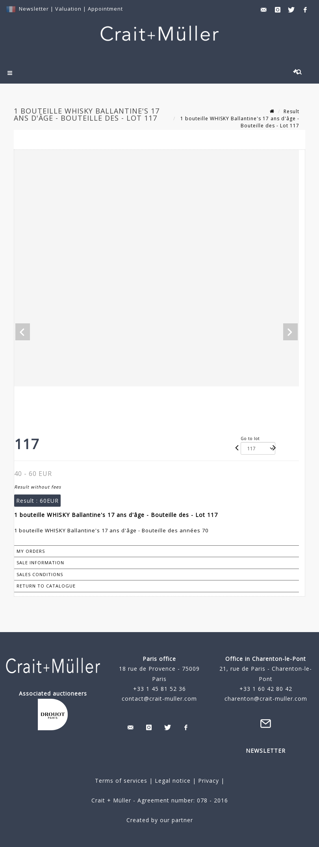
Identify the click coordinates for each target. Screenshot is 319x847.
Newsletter (34, 8)
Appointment (105, 8)
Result (291, 111)
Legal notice (173, 780)
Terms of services (121, 780)
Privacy (207, 780)
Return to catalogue (46, 586)
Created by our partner (159, 820)
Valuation (68, 8)
